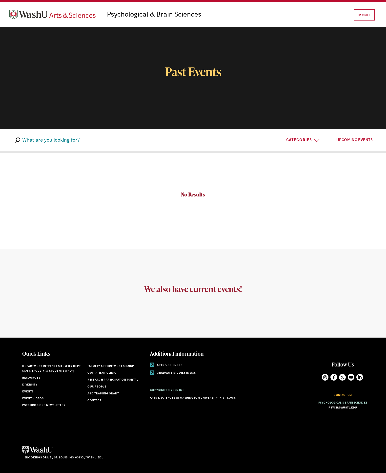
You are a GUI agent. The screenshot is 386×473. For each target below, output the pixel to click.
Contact (94, 400)
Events (28, 391)
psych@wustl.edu (342, 408)
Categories (299, 140)
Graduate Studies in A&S (173, 373)
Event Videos (33, 398)
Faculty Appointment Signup (110, 366)
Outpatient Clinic (102, 373)
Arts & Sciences (166, 365)
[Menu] (364, 15)
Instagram (325, 377)
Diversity (29, 385)
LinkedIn (360, 377)
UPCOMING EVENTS (358, 140)
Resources (31, 378)
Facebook (334, 377)
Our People (96, 387)
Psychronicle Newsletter (43, 405)
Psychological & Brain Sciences (154, 14)
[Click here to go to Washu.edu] (37, 453)
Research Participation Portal (112, 380)
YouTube (351, 377)
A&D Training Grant (103, 393)
